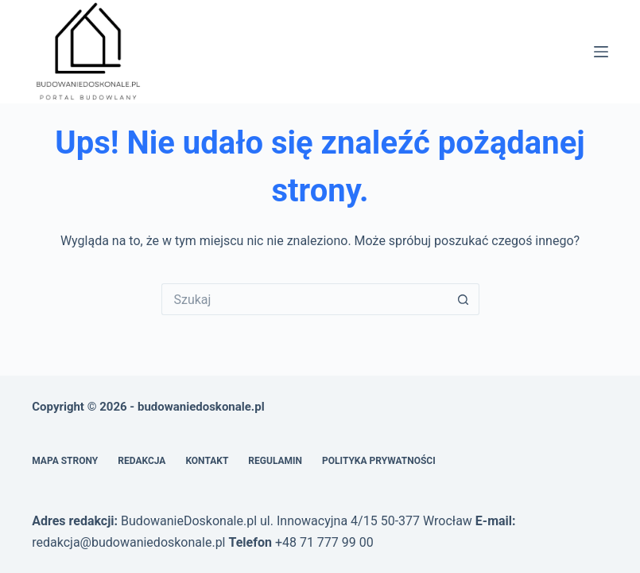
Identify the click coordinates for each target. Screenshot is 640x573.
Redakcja (141, 460)
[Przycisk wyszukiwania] (463, 299)
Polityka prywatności (379, 460)
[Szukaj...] (304, 299)
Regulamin (275, 460)
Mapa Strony (65, 460)
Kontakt (206, 460)
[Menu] (601, 52)
